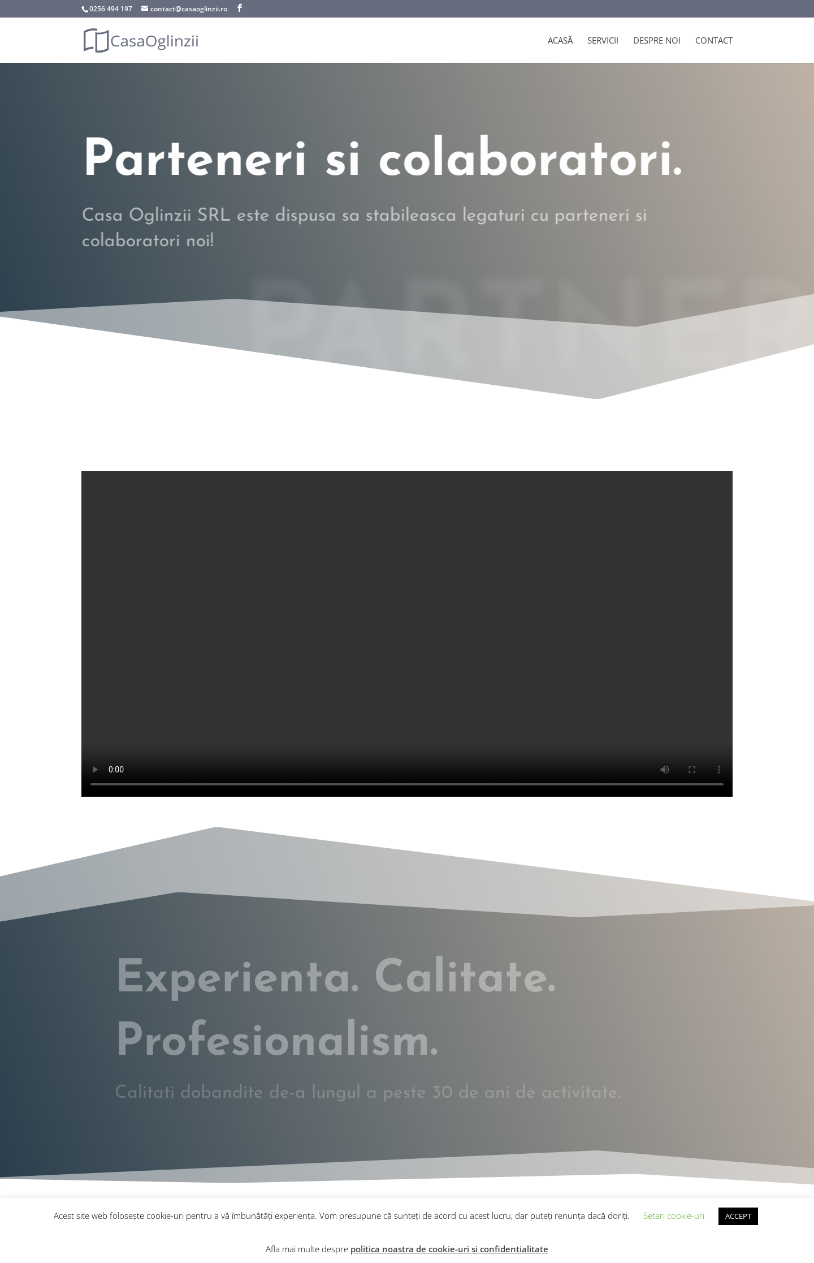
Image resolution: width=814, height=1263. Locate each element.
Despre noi (657, 41)
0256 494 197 (110, 9)
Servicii (602, 41)
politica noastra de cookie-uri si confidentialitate (449, 1249)
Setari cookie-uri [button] (673, 1215)
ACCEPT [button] (738, 1216)
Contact (714, 41)
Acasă (560, 41)
